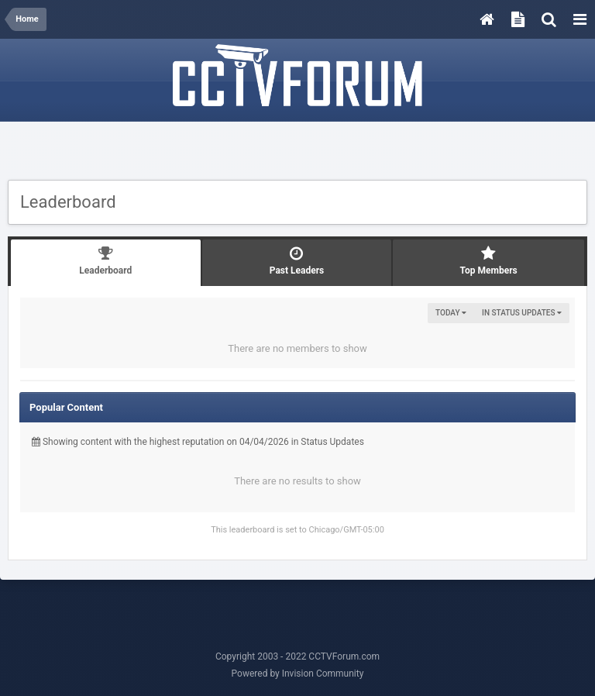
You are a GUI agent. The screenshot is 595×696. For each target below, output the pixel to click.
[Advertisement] (297, 152)
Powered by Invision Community (298, 673)
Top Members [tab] (488, 261)
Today (450, 312)
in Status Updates (522, 312)
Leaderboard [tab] (105, 261)
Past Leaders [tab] (297, 261)
